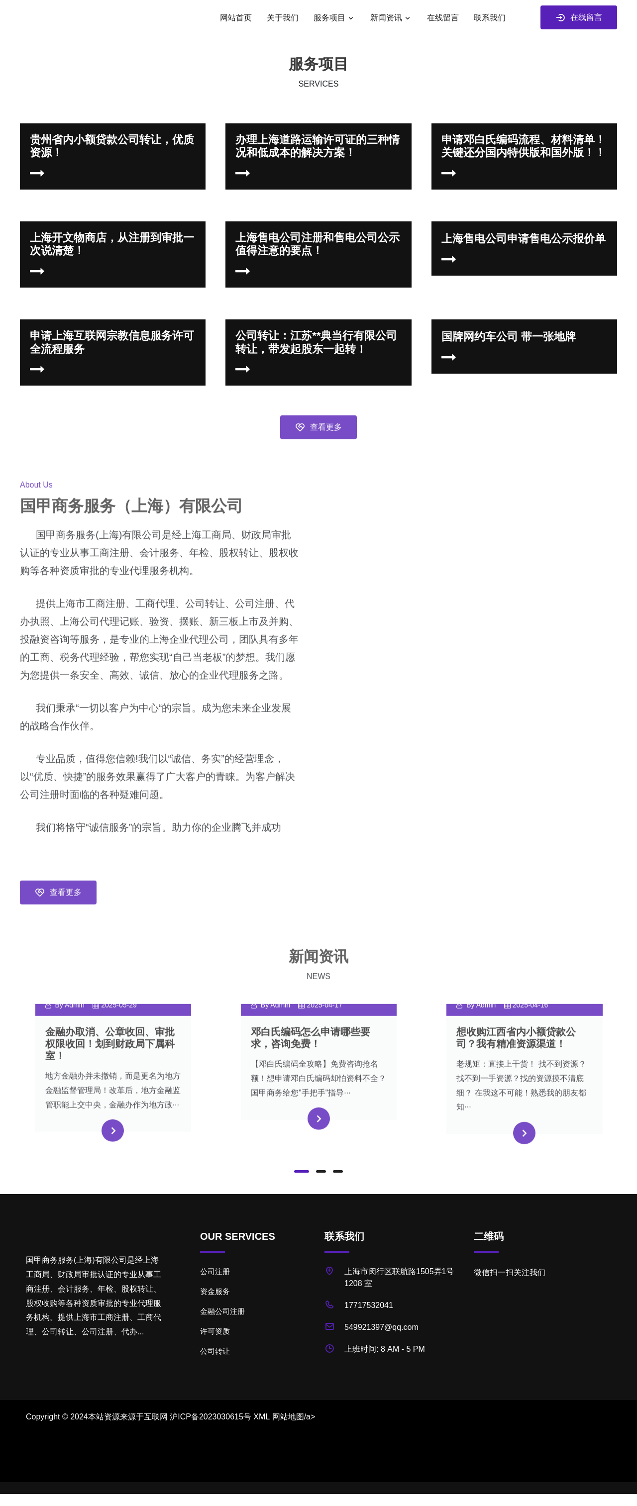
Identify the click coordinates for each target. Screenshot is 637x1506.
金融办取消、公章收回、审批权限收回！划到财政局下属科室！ (110, 1063)
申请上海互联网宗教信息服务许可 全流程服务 (112, 342)
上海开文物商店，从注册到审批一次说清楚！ (112, 244)
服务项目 (329, 17)
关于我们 (283, 17)
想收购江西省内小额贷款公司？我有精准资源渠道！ (516, 1057)
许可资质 (215, 1331)
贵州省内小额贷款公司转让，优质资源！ (112, 146)
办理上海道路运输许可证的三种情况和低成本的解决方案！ (317, 146)
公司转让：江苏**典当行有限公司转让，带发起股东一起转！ (316, 342)
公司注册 (215, 1271)
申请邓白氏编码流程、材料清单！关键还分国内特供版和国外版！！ (523, 146)
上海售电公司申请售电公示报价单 (523, 238)
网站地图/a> (294, 1416)
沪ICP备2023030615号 (210, 1416)
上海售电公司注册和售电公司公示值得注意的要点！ (317, 244)
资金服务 (215, 1291)
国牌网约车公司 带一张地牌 (508, 336)
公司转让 (215, 1351)
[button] (302, 1171)
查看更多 (318, 447)
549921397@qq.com (381, 1327)
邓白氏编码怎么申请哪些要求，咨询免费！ (310, 1057)
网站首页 (236, 17)
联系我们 (490, 17)
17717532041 (368, 1305)
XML (261, 1416)
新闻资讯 (386, 17)
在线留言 (443, 17)
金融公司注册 (222, 1311)
